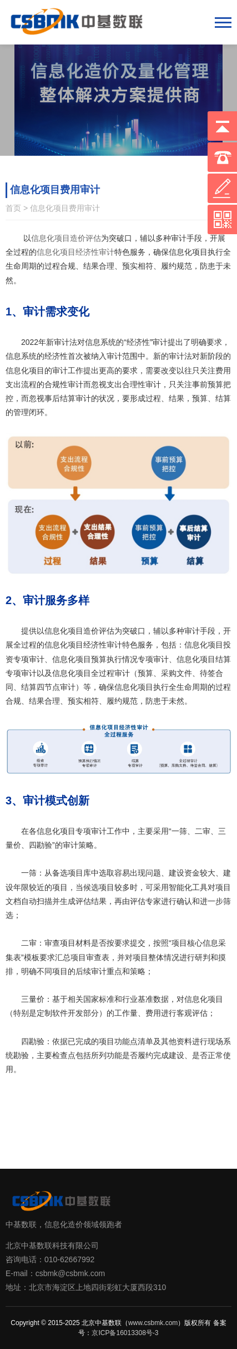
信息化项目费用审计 (65, 208)
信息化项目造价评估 (66, 238)
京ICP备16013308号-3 (125, 1333)
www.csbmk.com (153, 1323)
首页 (13, 208)
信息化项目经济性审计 (75, 252)
